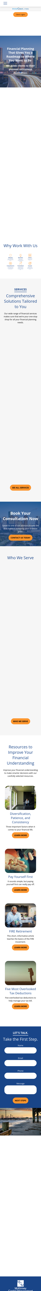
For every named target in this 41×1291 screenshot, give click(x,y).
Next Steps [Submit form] (20, 1100)
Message (20, 1083)
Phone (21, 1070)
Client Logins (20, 14)
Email (20, 1058)
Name (20, 1045)
